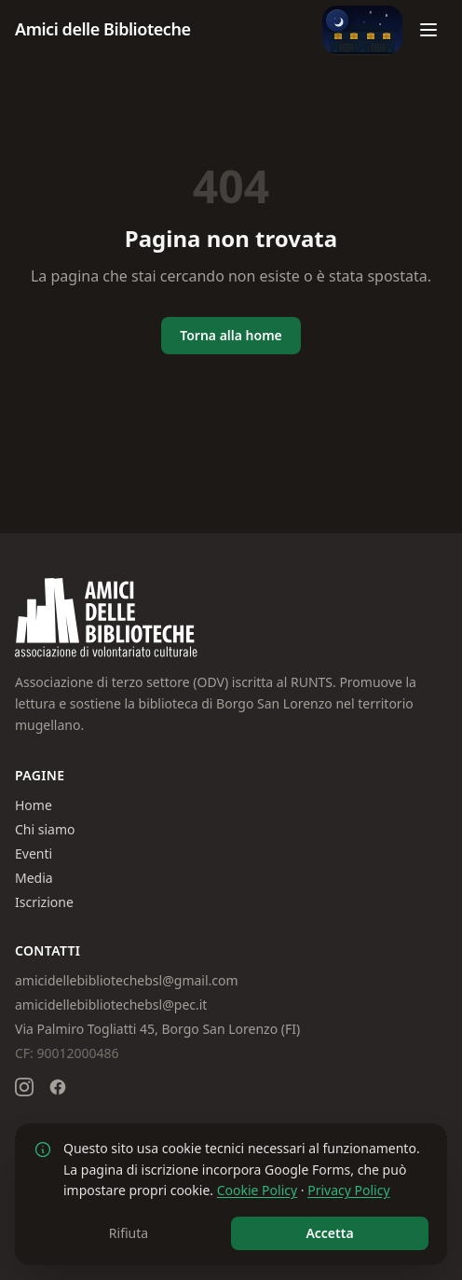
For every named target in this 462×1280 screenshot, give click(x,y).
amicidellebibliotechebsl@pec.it (111, 1004)
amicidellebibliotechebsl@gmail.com (126, 980)
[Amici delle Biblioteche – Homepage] (103, 30)
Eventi (33, 853)
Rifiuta (128, 1233)
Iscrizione (44, 902)
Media (34, 878)
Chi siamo (45, 829)
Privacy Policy (348, 1190)
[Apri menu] (428, 29)
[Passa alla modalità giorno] (362, 30)
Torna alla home (231, 335)
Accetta (329, 1233)
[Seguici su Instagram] (24, 1087)
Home (33, 805)
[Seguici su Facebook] (57, 1087)
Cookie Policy (257, 1190)
